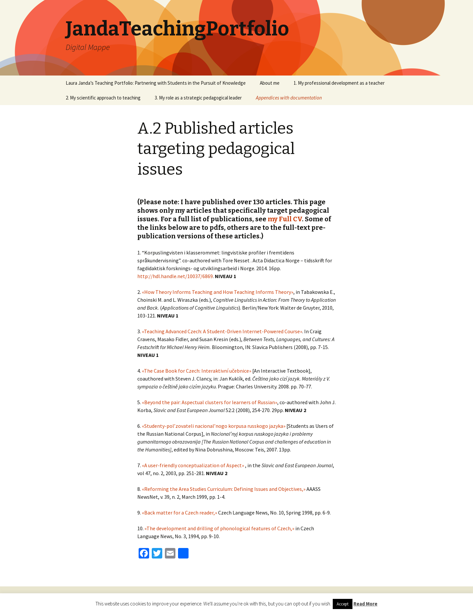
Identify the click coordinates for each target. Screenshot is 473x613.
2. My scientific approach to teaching (103, 98)
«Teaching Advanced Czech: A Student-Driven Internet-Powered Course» (222, 331)
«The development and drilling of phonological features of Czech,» (219, 528)
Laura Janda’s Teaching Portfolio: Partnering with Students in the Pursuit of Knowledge (156, 83)
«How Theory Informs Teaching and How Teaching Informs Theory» (217, 292)
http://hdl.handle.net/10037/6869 (175, 276)
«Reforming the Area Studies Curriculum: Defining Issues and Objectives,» (223, 489)
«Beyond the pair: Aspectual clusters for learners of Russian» (209, 402)
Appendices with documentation (289, 98)
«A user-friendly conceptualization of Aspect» (193, 465)
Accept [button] (343, 604)
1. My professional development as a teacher (339, 83)
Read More (365, 604)
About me (270, 83)
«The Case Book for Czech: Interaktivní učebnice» (196, 370)
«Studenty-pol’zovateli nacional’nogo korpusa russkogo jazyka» (213, 426)
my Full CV (285, 219)
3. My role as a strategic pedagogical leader (198, 98)
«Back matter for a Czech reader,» (179, 512)
